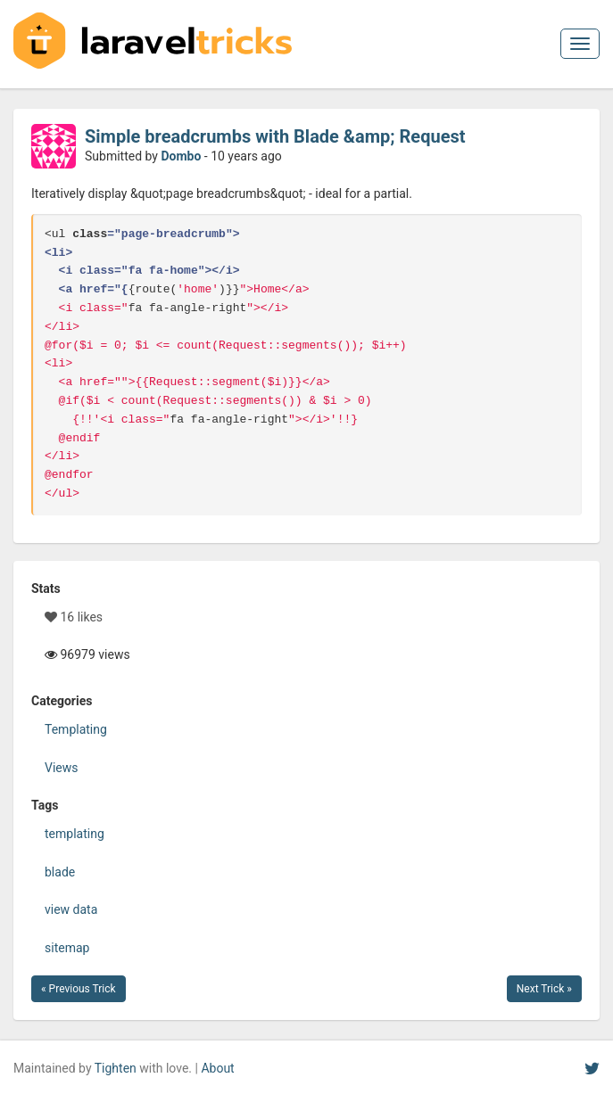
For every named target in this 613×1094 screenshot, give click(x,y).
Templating (76, 729)
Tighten (116, 1068)
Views (62, 768)
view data (71, 909)
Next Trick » (544, 989)
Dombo (181, 156)
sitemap (67, 948)
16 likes (74, 617)
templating (74, 834)
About (217, 1068)
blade (60, 872)
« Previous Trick (78, 989)
